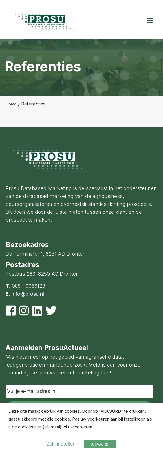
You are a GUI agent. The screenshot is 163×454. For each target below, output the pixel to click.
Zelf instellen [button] (61, 444)
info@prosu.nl (28, 294)
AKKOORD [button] (100, 444)
